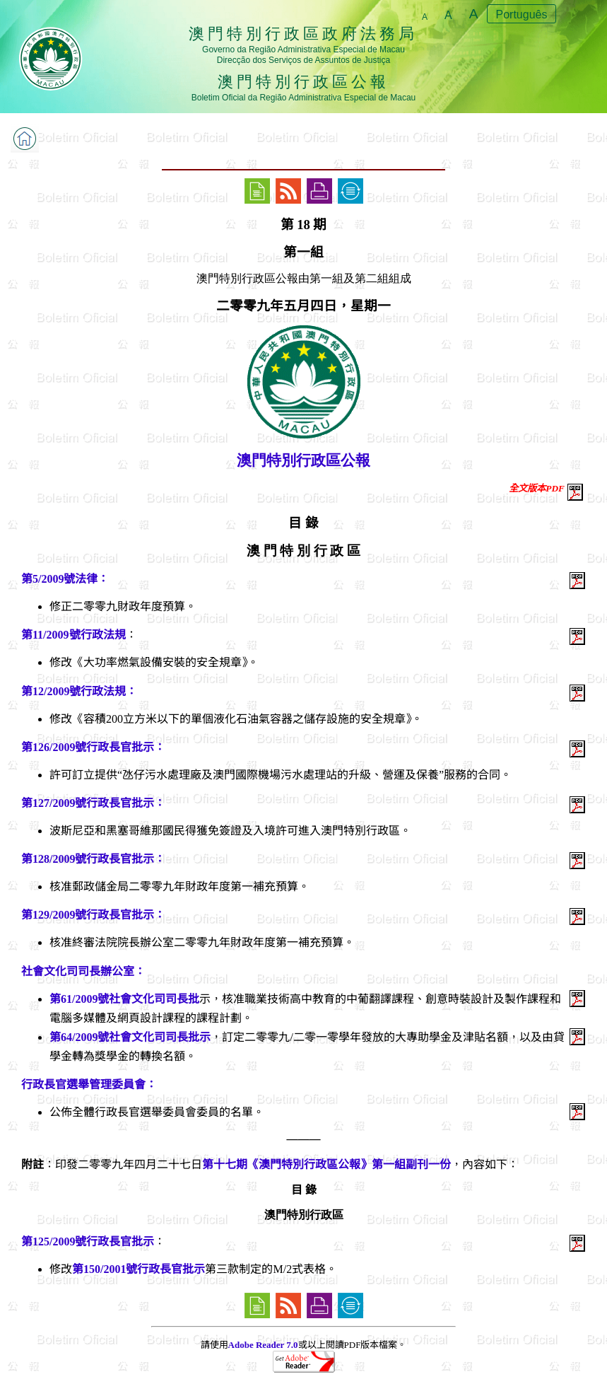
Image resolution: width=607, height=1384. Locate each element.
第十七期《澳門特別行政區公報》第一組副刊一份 (326, 1164)
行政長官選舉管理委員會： (89, 1084)
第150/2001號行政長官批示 (138, 1269)
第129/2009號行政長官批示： (93, 915)
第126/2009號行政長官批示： (93, 747)
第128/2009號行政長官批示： (93, 859)
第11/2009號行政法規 (73, 635)
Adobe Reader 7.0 (263, 1344)
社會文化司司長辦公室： (83, 971)
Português (522, 14)
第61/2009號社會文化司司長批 (124, 999)
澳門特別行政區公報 (303, 460)
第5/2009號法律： (65, 579)
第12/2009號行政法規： (79, 691)
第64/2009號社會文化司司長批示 (130, 1037)
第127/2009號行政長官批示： (93, 803)
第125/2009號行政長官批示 (87, 1241)
